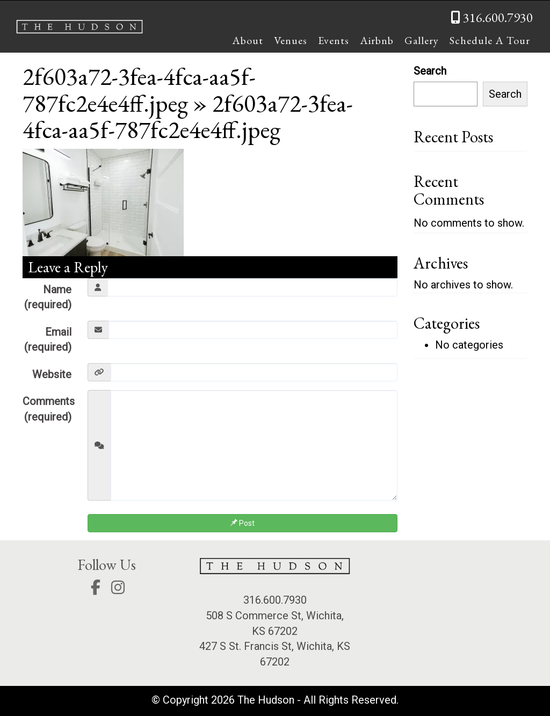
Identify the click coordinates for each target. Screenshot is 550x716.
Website (51, 374)
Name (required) (47, 297)
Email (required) (47, 340)
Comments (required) (49, 409)
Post (242, 523)
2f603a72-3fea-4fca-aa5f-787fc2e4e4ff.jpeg (139, 90)
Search (430, 70)
